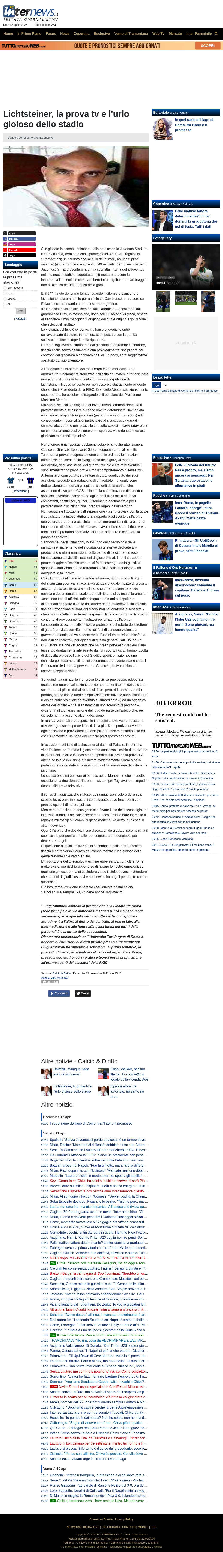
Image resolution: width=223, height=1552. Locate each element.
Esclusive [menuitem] (102, 33)
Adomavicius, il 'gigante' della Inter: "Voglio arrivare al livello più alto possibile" (115, 1289)
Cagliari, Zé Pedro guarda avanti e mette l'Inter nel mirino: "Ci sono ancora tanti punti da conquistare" (126, 1212)
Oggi (156, 385)
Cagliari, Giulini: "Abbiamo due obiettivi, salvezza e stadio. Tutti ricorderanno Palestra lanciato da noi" (127, 1253)
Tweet (82, 993)
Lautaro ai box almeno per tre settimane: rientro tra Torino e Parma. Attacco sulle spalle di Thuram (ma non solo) (135, 1443)
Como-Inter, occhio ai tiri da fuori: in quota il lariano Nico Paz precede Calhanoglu (111, 1232)
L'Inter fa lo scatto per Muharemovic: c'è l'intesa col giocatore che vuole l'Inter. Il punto (115, 1397)
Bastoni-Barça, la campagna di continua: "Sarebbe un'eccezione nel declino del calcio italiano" (126, 1273)
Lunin (11, 293)
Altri (10, 304)
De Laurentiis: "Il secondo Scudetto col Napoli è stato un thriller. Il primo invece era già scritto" (121, 1320)
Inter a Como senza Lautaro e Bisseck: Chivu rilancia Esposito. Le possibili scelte (111, 1433)
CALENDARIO (110, 1527)
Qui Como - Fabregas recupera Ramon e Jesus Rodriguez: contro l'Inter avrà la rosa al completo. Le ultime (131, 1428)
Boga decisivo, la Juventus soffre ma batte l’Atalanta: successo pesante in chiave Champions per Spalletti (130, 1160)
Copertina (161, 204)
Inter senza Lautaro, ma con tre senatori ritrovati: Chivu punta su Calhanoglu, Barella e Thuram (122, 1412)
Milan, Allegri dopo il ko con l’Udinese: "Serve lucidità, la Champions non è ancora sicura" (117, 1196)
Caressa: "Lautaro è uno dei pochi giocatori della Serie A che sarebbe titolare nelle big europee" (122, 1330)
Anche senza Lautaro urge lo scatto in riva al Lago (88, 1459)
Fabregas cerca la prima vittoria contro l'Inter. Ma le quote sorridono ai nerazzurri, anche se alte (122, 1248)
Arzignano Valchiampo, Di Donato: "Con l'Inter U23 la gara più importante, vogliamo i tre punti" (121, 1345)
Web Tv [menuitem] (158, 33)
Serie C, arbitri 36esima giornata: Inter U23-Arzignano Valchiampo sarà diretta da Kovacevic (120, 1480)
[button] (21, 311)
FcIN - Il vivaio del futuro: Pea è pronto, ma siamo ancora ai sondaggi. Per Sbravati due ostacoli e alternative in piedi (195, 475)
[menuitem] (216, 33)
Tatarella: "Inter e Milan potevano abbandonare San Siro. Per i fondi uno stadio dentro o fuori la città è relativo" (133, 1294)
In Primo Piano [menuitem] (29, 33)
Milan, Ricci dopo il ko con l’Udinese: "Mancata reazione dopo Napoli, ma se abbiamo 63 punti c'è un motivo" (132, 1170)
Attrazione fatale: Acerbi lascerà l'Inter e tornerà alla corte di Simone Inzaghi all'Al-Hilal (115, 1309)
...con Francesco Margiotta (176, 838)
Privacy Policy (124, 1519)
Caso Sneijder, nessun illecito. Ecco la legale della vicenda (130, 1074)
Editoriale (161, 112)
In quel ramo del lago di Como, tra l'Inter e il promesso (91, 1123)
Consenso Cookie (101, 1519)
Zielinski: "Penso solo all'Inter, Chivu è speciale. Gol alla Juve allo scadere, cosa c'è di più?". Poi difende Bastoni (135, 1453)
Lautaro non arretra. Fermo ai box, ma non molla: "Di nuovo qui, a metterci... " (117, 1361)
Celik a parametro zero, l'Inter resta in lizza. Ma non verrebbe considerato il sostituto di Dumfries (126, 1501)
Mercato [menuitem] (175, 33)
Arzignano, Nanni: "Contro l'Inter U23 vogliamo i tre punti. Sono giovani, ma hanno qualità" (118, 1237)
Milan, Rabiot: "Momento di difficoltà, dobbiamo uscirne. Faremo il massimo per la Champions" (121, 1145)
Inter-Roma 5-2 (167, 283)
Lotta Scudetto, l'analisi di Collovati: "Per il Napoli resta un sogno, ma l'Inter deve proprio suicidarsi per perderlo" (135, 1490)
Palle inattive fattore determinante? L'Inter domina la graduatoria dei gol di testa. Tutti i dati (118, 1242)
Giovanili (160, 533)
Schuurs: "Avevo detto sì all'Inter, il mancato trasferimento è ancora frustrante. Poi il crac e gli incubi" (126, 1315)
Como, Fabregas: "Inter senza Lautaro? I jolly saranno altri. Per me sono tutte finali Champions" (122, 1325)
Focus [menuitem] (51, 33)
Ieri (165, 385)
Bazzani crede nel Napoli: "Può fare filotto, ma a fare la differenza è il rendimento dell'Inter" (119, 1165)
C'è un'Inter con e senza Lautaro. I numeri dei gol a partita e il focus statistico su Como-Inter (120, 1268)
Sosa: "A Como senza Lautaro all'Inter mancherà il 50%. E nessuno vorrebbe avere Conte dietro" (123, 1150)
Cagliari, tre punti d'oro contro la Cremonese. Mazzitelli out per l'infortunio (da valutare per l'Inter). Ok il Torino (133, 1279)
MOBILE (143, 1527)
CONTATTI (129, 1527)
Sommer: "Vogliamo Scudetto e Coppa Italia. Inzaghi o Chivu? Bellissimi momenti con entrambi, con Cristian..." (134, 1381)
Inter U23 (160, 607)
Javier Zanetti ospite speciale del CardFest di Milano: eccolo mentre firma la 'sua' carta (120, 1387)
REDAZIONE (91, 1527)
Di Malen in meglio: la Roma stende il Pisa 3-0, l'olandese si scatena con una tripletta (114, 1496)
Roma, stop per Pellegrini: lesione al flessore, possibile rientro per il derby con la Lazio (115, 1299)
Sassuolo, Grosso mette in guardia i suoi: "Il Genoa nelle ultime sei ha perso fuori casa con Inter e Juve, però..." (135, 1284)
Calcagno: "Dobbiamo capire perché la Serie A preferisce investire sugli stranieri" (111, 1407)
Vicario (12, 298)
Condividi (59, 993)
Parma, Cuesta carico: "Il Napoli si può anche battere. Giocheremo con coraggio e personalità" (122, 1351)
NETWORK (74, 1527)
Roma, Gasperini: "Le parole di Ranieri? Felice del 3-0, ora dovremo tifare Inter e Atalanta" (118, 1485)
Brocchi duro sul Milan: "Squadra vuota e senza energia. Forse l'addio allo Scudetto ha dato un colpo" (127, 1186)
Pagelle (159, 495)
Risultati (21, 318)
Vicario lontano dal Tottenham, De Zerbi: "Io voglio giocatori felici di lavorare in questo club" (119, 1304)
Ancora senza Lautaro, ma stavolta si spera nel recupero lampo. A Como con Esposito (115, 1392)
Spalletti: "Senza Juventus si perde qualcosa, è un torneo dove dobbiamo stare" (110, 1140)
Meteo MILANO (20, 500)
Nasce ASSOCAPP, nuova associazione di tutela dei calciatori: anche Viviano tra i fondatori (119, 1227)
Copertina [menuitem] (82, 33)
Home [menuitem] (8, 33)
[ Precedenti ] (20, 491)
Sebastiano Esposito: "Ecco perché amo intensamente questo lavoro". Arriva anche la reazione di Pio (127, 1191)
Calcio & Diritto (62, 973)
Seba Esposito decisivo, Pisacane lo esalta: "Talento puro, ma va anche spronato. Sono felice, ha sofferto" (130, 1201)
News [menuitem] (64, 33)
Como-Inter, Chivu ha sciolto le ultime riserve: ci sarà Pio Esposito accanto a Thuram (118, 1181)
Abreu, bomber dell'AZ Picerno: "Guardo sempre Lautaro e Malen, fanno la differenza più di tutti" (123, 1402)
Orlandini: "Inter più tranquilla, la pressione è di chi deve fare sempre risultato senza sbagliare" (121, 1475)
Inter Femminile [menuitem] (199, 33)
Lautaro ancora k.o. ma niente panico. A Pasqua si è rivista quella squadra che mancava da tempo (124, 1206)
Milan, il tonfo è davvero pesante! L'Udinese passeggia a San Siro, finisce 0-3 (108, 1217)
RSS (153, 1527)
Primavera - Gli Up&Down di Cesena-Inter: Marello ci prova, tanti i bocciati (106, 1356)
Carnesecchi (15, 287)
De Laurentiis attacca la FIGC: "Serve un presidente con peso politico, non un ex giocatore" (119, 1155)
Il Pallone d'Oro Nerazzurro (175, 567)
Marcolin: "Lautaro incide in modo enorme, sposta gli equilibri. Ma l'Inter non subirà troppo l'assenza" (126, 1176)
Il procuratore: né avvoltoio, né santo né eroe (127, 1091)
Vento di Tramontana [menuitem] (131, 33)
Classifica (13, 553)
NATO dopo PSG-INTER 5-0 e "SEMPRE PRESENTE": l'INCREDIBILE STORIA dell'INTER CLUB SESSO (131, 1258)
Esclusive (161, 458)
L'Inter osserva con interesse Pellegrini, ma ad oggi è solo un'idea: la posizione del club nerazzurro (128, 1263)
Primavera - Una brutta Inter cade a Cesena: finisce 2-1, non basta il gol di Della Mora (115, 1366)
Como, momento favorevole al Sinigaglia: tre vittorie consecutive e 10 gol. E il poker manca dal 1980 (126, 1222)
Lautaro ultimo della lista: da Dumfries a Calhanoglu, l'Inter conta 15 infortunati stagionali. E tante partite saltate (134, 1438)
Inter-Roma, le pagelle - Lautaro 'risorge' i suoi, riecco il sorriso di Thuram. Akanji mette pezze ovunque (197, 513)
